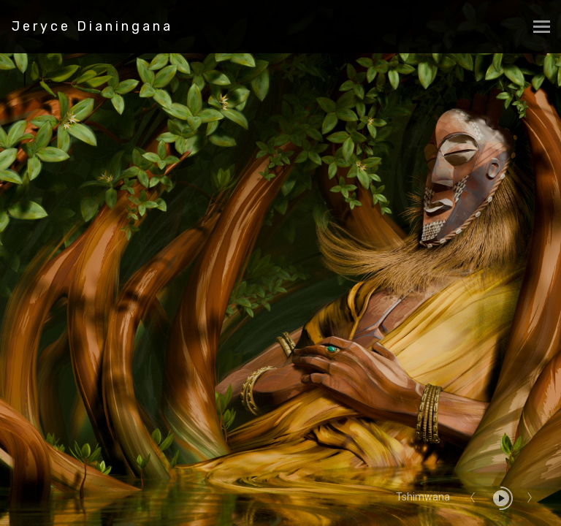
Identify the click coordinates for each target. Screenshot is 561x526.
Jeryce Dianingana (92, 26)
